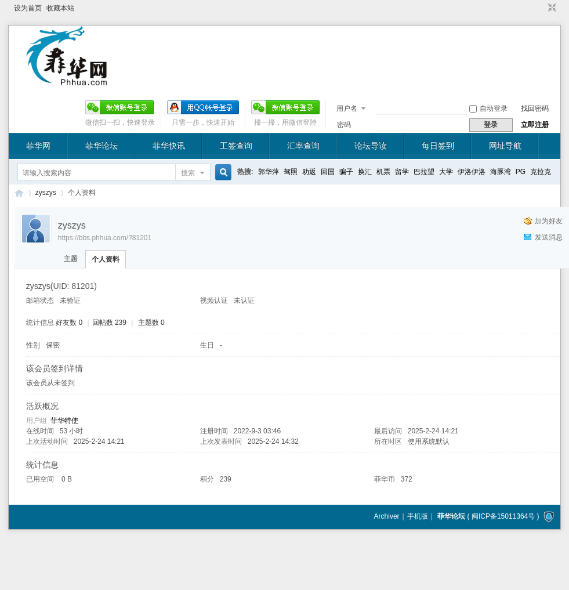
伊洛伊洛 (471, 172)
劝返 (309, 172)
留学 (402, 172)
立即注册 (535, 125)
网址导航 (505, 145)
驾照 (291, 172)
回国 (328, 172)
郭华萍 (268, 172)
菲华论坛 (101, 145)
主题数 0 (151, 322)
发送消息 (549, 237)
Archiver (387, 516)
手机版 (417, 516)
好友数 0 (69, 322)
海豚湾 (500, 172)
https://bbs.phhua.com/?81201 (104, 238)
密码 (344, 125)
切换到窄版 (550, 8)
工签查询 (236, 145)
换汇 (365, 172)
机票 (383, 172)
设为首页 (28, 8)
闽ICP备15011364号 (503, 516)
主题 (71, 259)
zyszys (45, 193)
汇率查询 (303, 145)
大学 (446, 172)
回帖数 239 (109, 322)
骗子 (346, 172)
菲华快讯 (169, 145)
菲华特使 (64, 421)
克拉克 (540, 172)
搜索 (188, 173)
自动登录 (488, 108)
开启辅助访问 (541, 8)
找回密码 (535, 108)
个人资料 (105, 259)
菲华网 (38, 145)
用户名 (346, 108)
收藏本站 (60, 8)
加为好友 (549, 221)
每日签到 (438, 145)
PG (520, 172)
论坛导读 (370, 145)
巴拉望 (424, 172)
